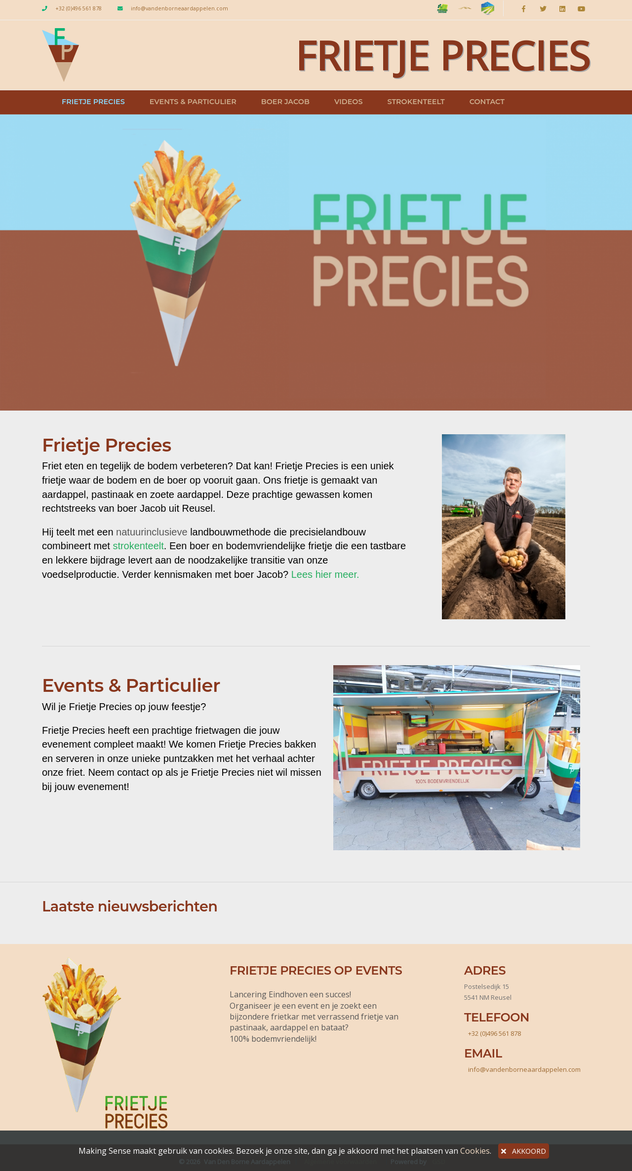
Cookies (475, 1150)
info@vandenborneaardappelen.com (179, 8)
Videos (348, 101)
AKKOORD (523, 1151)
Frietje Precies (93, 101)
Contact (487, 101)
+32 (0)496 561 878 (78, 8)
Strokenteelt (415, 101)
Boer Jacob (285, 101)
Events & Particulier (193, 101)
